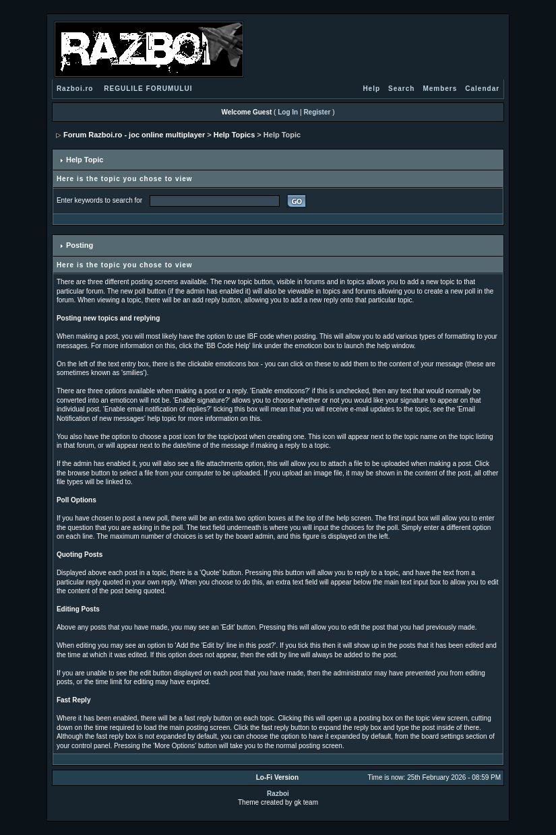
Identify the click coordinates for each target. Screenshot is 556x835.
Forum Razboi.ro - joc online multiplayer (134, 135)
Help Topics (234, 135)
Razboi (278, 793)
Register (316, 112)
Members (440, 88)
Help (371, 88)
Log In (288, 112)
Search (401, 88)
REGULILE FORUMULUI (148, 88)
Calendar (482, 88)
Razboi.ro (75, 88)
